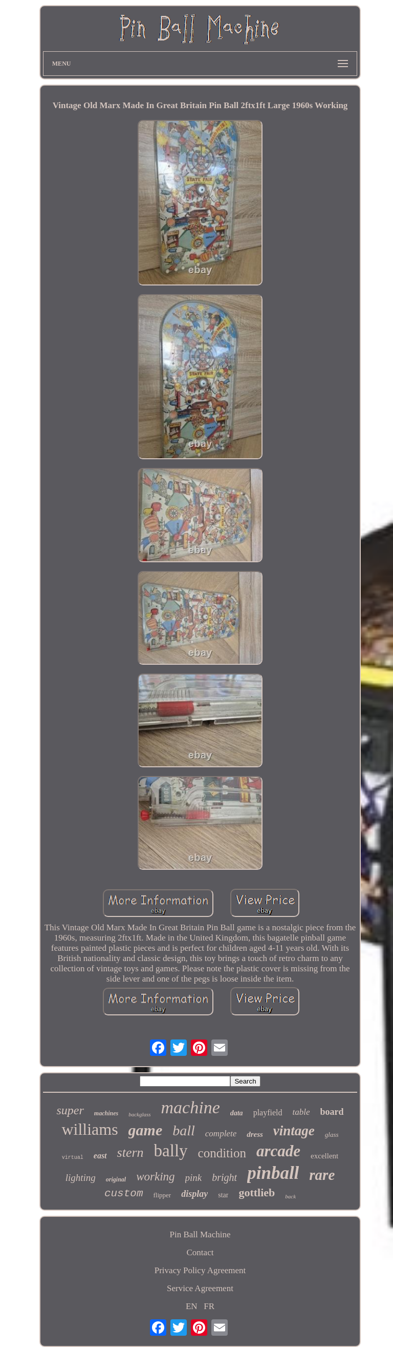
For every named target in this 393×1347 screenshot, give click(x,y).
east (100, 1155)
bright (224, 1177)
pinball (273, 1173)
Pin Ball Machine (199, 1234)
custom (123, 1193)
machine (190, 1107)
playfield (267, 1112)
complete (220, 1133)
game (145, 1129)
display (194, 1194)
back (290, 1196)
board (332, 1112)
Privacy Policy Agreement (200, 1270)
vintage (294, 1130)
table (301, 1112)
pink (193, 1177)
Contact (200, 1252)
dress (255, 1134)
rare (322, 1175)
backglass (139, 1114)
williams (89, 1129)
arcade (278, 1151)
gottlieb (256, 1192)
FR (209, 1306)
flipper (162, 1195)
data (236, 1113)
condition (222, 1153)
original (116, 1179)
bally (171, 1150)
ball (183, 1130)
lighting (81, 1177)
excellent (324, 1156)
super (69, 1110)
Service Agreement (200, 1288)
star (223, 1195)
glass (332, 1134)
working (155, 1176)
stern (130, 1152)
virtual (72, 1157)
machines (106, 1113)
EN (192, 1306)
